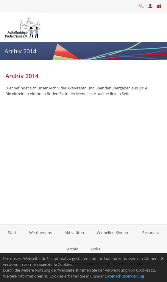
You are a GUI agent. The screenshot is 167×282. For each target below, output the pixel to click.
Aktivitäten (74, 232)
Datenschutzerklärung (124, 276)
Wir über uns (40, 232)
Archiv (72, 249)
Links (95, 249)
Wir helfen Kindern (113, 232)
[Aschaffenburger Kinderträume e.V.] (23, 26)
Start (12, 232)
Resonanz (151, 232)
